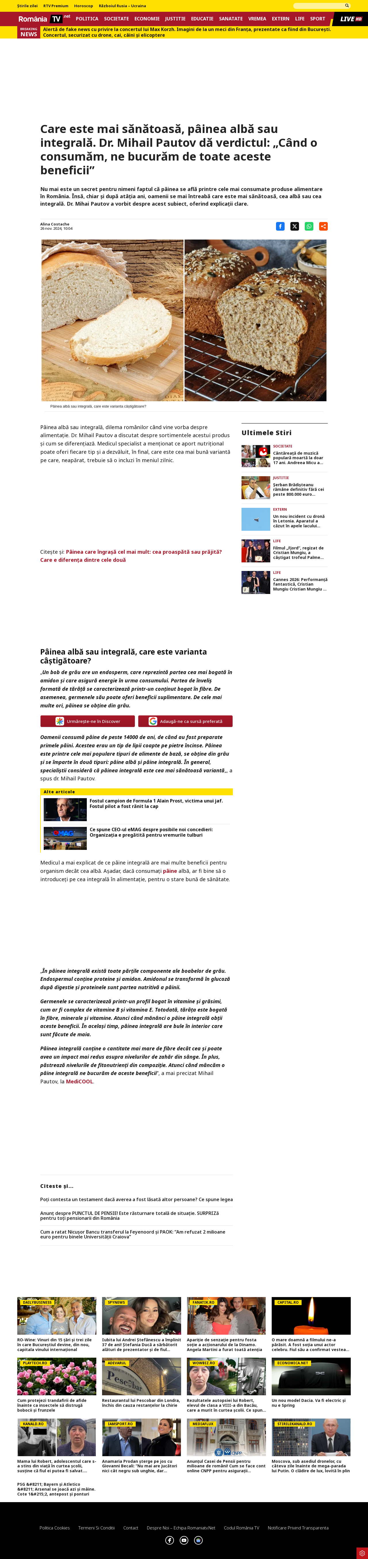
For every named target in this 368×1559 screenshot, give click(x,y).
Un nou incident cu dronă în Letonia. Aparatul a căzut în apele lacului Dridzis (299, 521)
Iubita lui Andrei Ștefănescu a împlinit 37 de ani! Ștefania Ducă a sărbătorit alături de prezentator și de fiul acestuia (141, 1345)
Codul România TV (241, 1527)
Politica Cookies (55, 1527)
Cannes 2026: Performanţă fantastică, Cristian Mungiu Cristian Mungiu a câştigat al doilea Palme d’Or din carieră (300, 584)
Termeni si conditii (96, 1527)
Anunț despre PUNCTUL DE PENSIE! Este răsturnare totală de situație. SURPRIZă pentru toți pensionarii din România (129, 1216)
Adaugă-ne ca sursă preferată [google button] (186, 721)
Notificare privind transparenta (298, 1527)
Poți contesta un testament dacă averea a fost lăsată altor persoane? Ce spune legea (136, 1199)
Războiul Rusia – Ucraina (122, 6)
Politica (87, 19)
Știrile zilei (27, 6)
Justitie (175, 19)
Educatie (202, 19)
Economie (147, 19)
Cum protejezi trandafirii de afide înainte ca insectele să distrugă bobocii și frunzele (52, 1405)
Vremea (257, 19)
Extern (281, 19)
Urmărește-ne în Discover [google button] (87, 721)
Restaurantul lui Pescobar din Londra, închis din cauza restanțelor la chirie (141, 1403)
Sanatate (231, 19)
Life (299, 19)
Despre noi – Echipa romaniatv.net (181, 1527)
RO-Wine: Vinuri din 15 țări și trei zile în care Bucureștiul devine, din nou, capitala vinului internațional (54, 1345)
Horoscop (83, 6)
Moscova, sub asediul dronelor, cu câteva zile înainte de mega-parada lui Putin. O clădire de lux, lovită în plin (311, 1466)
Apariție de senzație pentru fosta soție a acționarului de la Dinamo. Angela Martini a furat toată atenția (224, 1345)
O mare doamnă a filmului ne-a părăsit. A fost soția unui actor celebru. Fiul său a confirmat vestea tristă (309, 1345)
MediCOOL (79, 1081)
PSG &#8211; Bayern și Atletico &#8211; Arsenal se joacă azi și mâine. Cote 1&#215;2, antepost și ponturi (56, 1489)
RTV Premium (55, 6)
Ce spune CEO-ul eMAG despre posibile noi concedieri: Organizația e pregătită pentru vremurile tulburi (151, 832)
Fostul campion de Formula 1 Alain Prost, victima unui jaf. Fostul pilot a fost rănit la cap (156, 803)
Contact (130, 1527)
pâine (170, 870)
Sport (317, 19)
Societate (116, 19)
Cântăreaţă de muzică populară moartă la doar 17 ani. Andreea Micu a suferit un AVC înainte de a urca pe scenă (299, 458)
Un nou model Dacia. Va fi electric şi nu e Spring (309, 1403)
